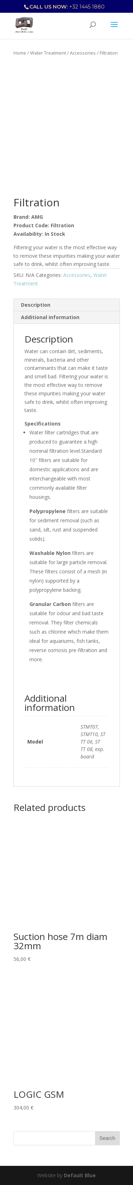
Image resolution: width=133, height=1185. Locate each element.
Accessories (83, 53)
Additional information (50, 317)
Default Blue (80, 1175)
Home (19, 53)
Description (35, 304)
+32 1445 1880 (87, 7)
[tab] (66, 305)
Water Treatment (48, 53)
